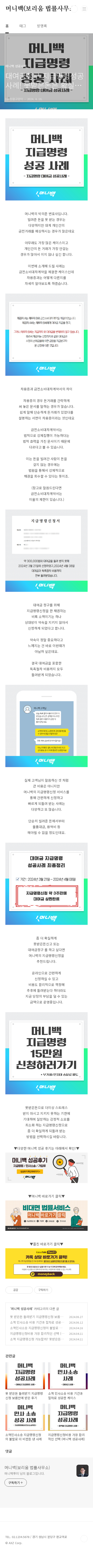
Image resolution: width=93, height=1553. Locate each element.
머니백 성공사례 (21, 1308)
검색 (74, 9)
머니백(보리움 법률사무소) (41, 9)
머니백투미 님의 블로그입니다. (24, 1473)
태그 (22, 25)
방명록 (42, 25)
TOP (84, 1538)
